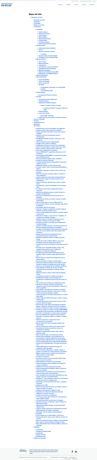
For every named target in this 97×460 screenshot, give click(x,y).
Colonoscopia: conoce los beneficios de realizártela (50, 128)
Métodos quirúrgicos (44, 70)
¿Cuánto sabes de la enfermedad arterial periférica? (50, 177)
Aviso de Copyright (39, 119)
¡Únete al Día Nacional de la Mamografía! (47, 142)
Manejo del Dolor (41, 59)
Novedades (92, 4)
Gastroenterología (41, 77)
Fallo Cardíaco (43, 35)
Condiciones (60, 4)
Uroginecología (40, 92)
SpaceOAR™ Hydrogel (47, 115)
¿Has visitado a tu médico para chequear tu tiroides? (51, 289)
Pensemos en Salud (36, 17)
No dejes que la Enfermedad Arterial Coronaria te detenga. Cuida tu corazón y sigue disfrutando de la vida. (50, 254)
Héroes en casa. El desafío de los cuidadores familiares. (51, 266)
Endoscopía (39, 433)
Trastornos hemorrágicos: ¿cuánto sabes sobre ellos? (51, 147)
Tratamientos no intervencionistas (48, 67)
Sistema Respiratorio (42, 75)
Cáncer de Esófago (44, 79)
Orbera (43, 89)
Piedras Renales (43, 111)
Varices (41, 49)
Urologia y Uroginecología (43, 431)
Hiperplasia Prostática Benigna (47, 102)
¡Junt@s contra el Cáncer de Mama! (46, 143)
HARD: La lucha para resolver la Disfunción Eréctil (52, 117)
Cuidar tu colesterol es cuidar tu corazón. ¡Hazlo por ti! (51, 308)
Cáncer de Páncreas (44, 81)
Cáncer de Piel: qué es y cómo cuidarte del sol (49, 202)
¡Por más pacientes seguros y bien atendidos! (49, 158)
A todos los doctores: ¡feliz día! (44, 160)
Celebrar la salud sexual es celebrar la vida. (48, 390)
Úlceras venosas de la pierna (47, 51)
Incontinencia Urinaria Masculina (48, 99)
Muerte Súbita (43, 37)
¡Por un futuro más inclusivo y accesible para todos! (50, 282)
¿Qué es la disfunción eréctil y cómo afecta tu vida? (50, 326)
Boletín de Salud (75, 1)
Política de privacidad (55, 457)
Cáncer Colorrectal (44, 83)
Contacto (94, 1)
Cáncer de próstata (44, 113)
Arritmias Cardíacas (44, 42)
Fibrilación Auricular (44, 33)
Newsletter (37, 124)
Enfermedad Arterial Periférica (47, 48)
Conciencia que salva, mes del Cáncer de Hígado (49, 400)
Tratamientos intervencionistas (47, 68)
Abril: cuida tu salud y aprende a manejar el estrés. (50, 422)
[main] (48, 224)
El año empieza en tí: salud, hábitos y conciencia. (50, 415)
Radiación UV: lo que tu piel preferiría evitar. (48, 366)
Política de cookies (63, 457)
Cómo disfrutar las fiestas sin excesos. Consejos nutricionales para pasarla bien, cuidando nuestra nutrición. (50, 269)
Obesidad (41, 84)
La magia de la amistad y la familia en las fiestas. (49, 276)
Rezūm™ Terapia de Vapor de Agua (51, 105)
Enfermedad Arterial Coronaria (47, 43)
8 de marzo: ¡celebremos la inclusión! (46, 150)
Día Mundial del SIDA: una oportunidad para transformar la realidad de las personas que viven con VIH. (51, 279)
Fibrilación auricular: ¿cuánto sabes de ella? (48, 165)
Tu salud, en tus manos (42, 356)
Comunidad (84, 4)
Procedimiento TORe (47, 90)
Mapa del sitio (75, 458)
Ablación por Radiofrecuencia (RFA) (48, 72)
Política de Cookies (39, 25)
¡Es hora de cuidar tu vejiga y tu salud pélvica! (49, 261)
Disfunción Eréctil (43, 101)
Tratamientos (42, 65)
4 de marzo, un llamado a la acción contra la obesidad (51, 313)
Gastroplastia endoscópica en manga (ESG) (53, 87)
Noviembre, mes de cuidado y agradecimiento (49, 412)
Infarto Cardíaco (43, 32)
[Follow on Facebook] (72, 451)
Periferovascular (40, 45)
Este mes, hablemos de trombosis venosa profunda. (50, 314)
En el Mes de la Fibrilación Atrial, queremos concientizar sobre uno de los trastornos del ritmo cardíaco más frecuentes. (51, 230)
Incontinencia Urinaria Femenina (48, 95)
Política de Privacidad (40, 438)
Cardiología (39, 29)
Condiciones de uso (39, 122)
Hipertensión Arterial (45, 38)
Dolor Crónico (42, 61)
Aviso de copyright (67, 458)
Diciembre (39, 413)
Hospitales (76, 4)
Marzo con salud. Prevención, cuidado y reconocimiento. (52, 420)
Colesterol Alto (43, 40)
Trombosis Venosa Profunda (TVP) (48, 57)
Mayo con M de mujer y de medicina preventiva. (49, 334)
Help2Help (68, 4)
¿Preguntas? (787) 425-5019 (85, 1)
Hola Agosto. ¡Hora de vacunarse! (45, 207)
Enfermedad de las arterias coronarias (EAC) (48, 361)
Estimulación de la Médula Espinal (48, 73)
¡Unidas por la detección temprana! (46, 251)
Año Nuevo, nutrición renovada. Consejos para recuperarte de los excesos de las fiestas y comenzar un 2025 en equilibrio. (51, 286)
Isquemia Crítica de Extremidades (48, 55)
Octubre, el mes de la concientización (46, 395)
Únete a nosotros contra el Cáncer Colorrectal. (49, 148)
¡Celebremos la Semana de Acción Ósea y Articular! (50, 145)
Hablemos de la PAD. (42, 385)
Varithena (44, 54)
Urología (38, 96)
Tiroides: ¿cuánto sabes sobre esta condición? (49, 130)
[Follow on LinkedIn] (76, 451)
